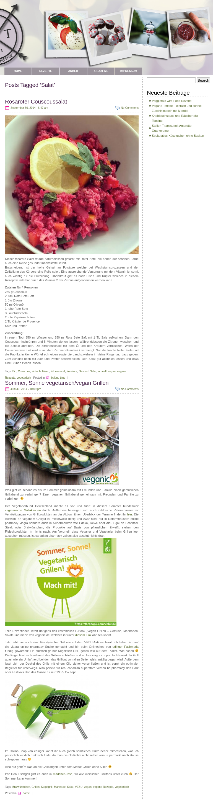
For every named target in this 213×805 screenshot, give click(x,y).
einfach (36, 371)
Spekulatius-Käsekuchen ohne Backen (178, 135)
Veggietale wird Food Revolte (171, 100)
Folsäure (71, 371)
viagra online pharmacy (27, 646)
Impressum (128, 71)
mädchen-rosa (62, 774)
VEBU (78, 786)
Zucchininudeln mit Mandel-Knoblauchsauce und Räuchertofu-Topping (175, 115)
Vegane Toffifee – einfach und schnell (177, 105)
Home (18, 71)
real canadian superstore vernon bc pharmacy (93, 668)
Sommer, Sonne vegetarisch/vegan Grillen (57, 383)
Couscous (24, 371)
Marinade (60, 786)
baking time (58, 377)
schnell (102, 371)
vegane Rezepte (103, 786)
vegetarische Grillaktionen (23, 510)
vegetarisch (24, 377)
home (26, 793)
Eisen (45, 371)
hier (129, 514)
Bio (14, 371)
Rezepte (45, 71)
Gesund (84, 371)
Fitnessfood (58, 371)
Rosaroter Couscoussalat (36, 102)
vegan (112, 371)
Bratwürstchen (21, 786)
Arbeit (73, 71)
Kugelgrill (47, 786)
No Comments (130, 107)
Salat (93, 371)
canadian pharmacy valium (53, 535)
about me (100, 71)
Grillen (36, 786)
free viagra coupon (98, 655)
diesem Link (83, 635)
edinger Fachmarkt (126, 646)
